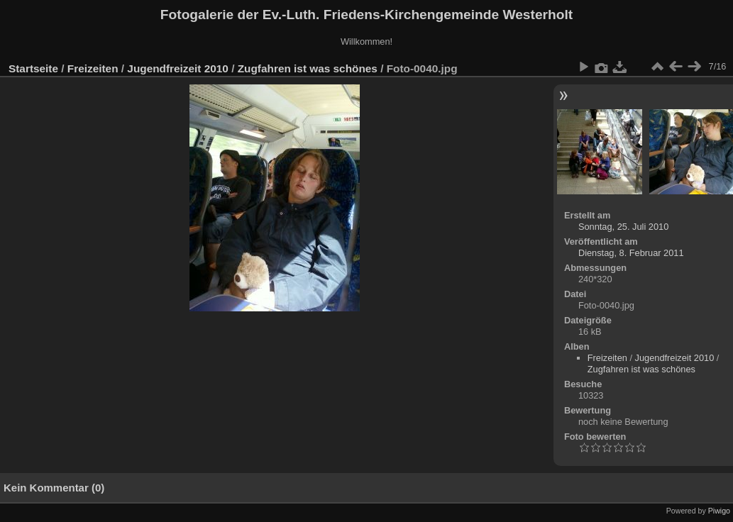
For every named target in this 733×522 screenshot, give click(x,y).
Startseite (33, 68)
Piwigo (719, 510)
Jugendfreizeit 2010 (177, 68)
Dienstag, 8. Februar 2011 (631, 253)
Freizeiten (93, 68)
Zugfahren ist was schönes (307, 68)
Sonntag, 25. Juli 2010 (623, 226)
